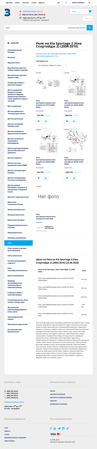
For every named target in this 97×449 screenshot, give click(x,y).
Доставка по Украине (57, 394)
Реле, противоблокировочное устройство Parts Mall (45, 216)
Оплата (17, 2)
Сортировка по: (42, 61)
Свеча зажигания (15, 255)
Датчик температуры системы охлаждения (17, 179)
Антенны (11, 57)
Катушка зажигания (16, 215)
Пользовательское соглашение (15, 437)
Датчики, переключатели (18, 197)
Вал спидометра (14, 106)
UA (59, 3)
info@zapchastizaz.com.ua (32, 11)
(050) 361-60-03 (27, 15)
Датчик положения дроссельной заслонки (17, 132)
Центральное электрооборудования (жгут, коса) (17, 309)
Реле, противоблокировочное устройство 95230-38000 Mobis (45, 160)
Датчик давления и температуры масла (16, 112)
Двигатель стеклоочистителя (15, 203)
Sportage (38, 72)
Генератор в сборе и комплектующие (16, 83)
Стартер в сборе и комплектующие (15, 293)
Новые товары (9, 441)
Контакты (25, 2)
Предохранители (15, 232)
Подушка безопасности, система (18, 226)
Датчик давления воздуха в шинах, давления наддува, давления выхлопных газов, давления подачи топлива (17, 95)
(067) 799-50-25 (39, 15)
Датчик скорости (15, 158)
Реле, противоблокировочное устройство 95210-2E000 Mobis (45, 104)
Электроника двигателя (17, 324)
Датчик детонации (15, 119)
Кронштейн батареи (16, 220)
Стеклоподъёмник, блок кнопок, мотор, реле (18, 301)
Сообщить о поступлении (49, 227)
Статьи (34, 2)
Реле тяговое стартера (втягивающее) (17, 249)
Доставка (9, 2)
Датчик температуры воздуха (17, 171)
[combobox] (51, 65)
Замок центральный (16, 209)
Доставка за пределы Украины (61, 397)
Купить (47, 115)
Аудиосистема (14, 63)
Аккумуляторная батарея (15, 51)
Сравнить (87, 18)
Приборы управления (17, 238)
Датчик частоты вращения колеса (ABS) (17, 164)
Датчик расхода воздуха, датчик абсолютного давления (18, 150)
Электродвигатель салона (15, 318)
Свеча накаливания (16, 275)
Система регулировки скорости (17, 262)
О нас (6, 428)
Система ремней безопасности (15, 330)
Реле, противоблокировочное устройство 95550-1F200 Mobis (74, 160)
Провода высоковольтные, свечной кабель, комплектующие (15, 284)
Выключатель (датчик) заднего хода (17, 76)
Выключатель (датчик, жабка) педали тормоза (18, 69)
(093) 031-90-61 (12, 395)
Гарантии (53, 401)
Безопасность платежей (58, 404)
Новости (41, 2)
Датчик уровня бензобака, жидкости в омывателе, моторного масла (17, 188)
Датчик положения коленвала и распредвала (16, 141)
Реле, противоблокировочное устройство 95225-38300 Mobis (74, 104)
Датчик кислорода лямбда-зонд (15, 125)
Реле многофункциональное (17, 269)
